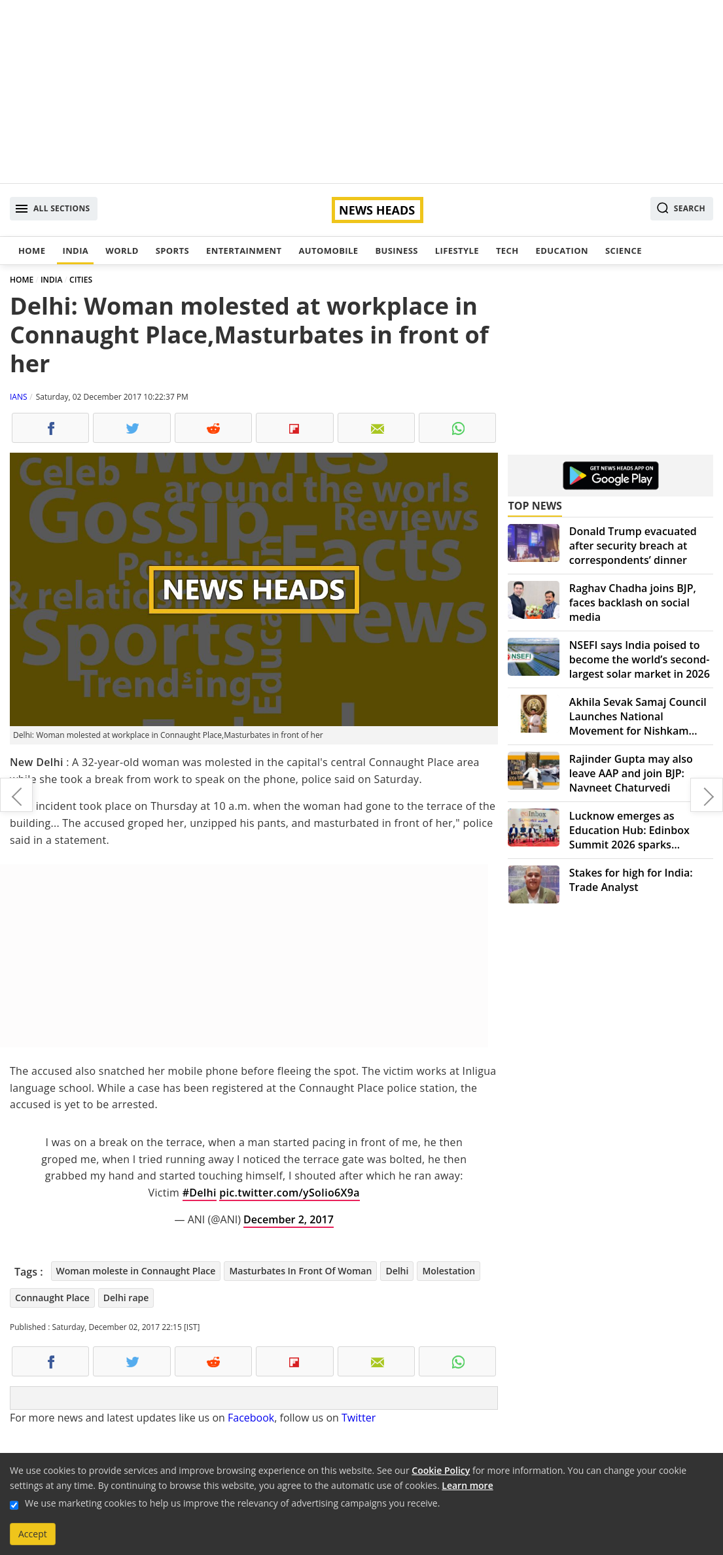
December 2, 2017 (288, 1219)
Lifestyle (457, 250)
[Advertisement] (361, 91)
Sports (172, 250)
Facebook (251, 1417)
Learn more (467, 1485)
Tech (507, 250)
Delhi (396, 1271)
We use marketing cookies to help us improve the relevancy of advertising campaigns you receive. (232, 1503)
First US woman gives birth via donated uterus (16, 795)
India (75, 250)
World (121, 250)
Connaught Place (52, 1297)
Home (31, 250)
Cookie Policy (441, 1470)
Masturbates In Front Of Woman (300, 1271)
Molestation (448, 1271)
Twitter (359, 1417)
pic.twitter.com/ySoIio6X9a (289, 1192)
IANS (18, 396)
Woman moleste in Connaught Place (136, 1271)
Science (623, 250)
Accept (32, 1534)
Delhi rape (126, 1297)
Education (562, 250)
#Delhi (200, 1192)
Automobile (328, 250)
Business (396, 250)
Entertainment (243, 250)
